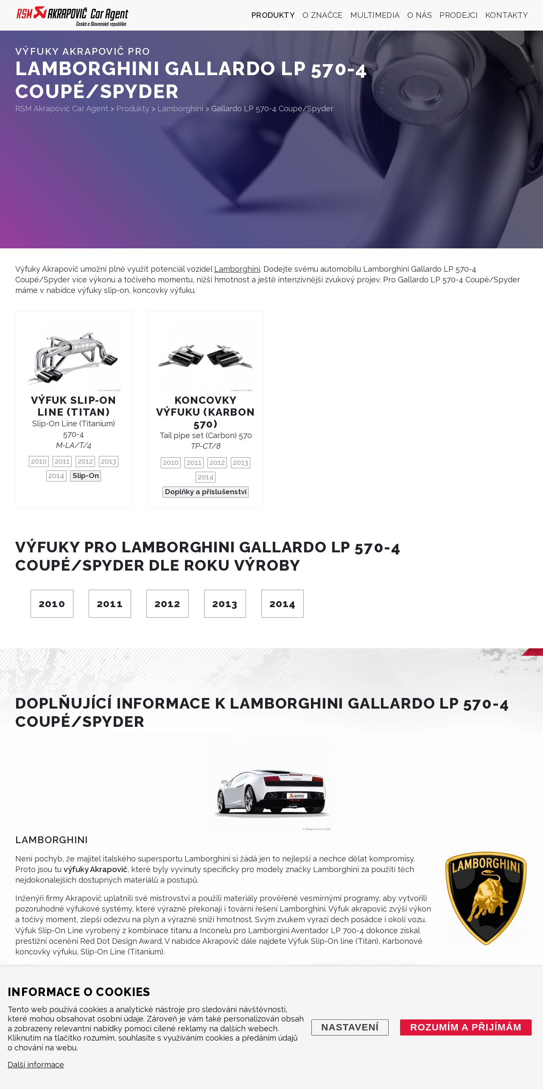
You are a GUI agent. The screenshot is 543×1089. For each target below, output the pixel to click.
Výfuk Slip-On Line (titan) (74, 406)
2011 (62, 461)
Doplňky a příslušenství (205, 491)
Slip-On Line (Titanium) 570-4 (73, 434)
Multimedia (375, 15)
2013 (108, 461)
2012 (85, 461)
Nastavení (350, 1027)
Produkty (273, 15)
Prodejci (458, 15)
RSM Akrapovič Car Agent (61, 108)
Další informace (36, 1065)
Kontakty (506, 15)
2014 (56, 475)
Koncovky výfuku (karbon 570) (205, 412)
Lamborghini (237, 269)
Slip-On (86, 475)
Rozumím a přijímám (466, 1027)
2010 (39, 461)
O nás (419, 15)
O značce (322, 15)
